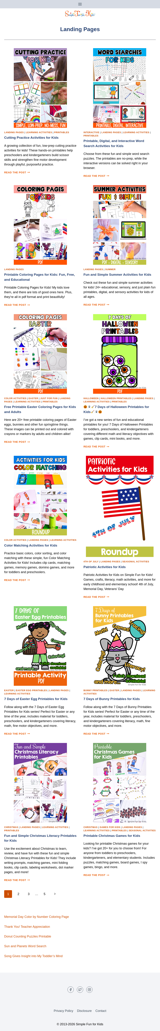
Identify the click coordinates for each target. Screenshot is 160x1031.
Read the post (17, 172)
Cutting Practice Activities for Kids (31, 137)
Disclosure (84, 1011)
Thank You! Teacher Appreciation (27, 926)
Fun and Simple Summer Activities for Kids (117, 274)
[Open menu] (80, 4)
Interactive (91, 132)
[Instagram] (89, 989)
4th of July (90, 561)
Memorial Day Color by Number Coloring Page (36, 917)
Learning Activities (39, 132)
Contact (101, 1011)
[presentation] (40, 88)
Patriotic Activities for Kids (104, 567)
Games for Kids (110, 827)
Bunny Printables (95, 690)
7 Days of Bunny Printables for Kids (111, 699)
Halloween (91, 398)
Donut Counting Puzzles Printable (27, 936)
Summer (110, 269)
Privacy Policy (63, 1011)
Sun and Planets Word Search (25, 946)
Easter (33, 398)
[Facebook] (70, 989)
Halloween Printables (116, 398)
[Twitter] (80, 989)
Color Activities (15, 398)
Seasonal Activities (135, 561)
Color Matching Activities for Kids (30, 545)
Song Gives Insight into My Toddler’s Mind (33, 956)
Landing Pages (14, 132)
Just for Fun (49, 398)
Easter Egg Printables (31, 690)
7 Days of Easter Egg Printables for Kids (35, 699)
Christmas (11, 827)
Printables (61, 132)
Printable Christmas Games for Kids (111, 836)
